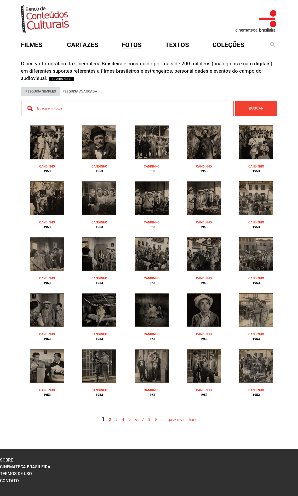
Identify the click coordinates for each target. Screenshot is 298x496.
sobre (6, 460)
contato (9, 480)
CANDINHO (47, 166)
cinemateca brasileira (25, 466)
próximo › (176, 419)
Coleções (228, 45)
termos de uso (16, 473)
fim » (193, 419)
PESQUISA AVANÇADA (79, 91)
